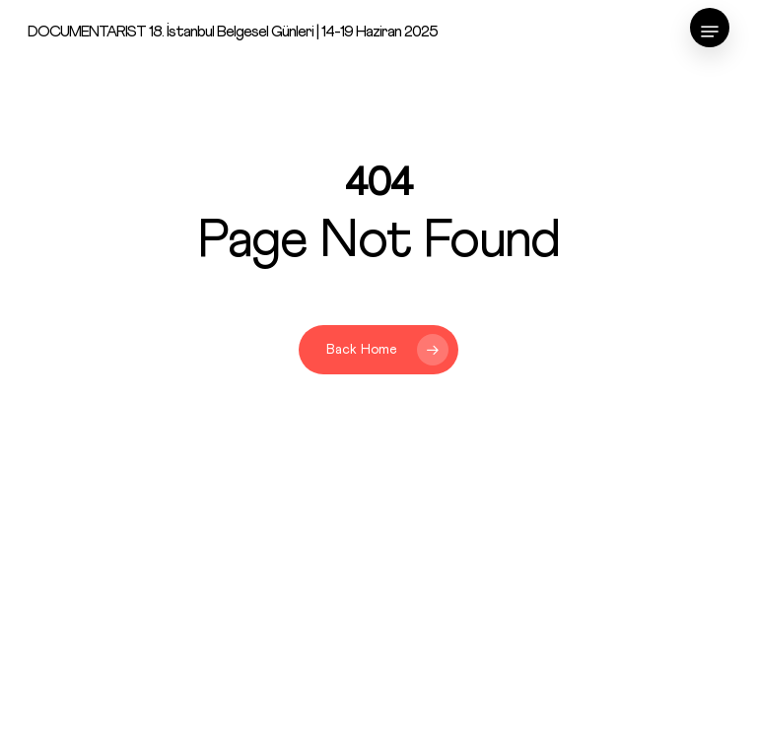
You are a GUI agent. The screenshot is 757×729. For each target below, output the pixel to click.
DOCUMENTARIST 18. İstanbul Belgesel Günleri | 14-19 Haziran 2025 (233, 31)
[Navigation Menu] (709, 31)
